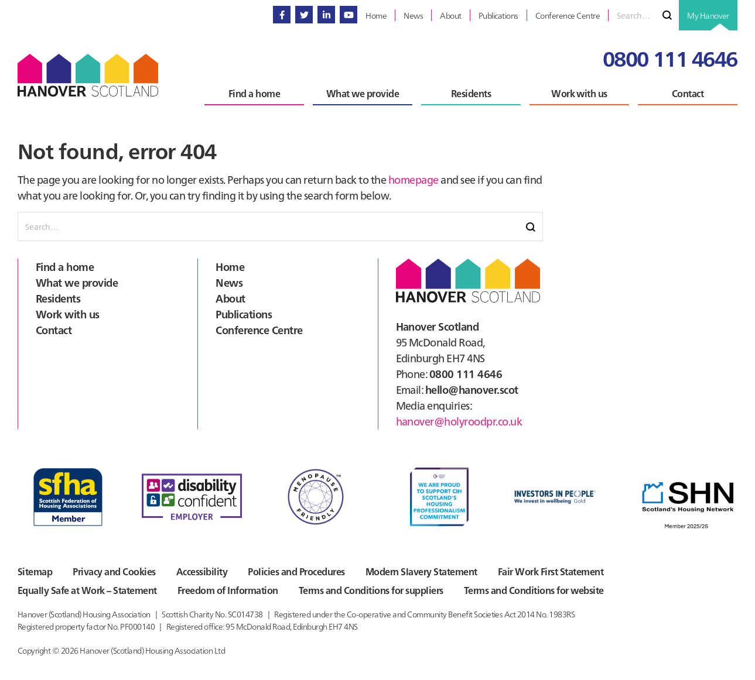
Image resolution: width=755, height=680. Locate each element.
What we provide (77, 282)
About (230, 298)
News (229, 282)
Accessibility (201, 571)
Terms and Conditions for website (534, 589)
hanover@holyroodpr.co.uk (459, 421)
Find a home (65, 266)
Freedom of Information (227, 589)
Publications (244, 314)
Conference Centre (259, 329)
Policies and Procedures (296, 571)
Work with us (68, 314)
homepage (413, 179)
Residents (58, 298)
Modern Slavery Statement (421, 571)
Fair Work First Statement (550, 571)
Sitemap (35, 571)
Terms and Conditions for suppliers (371, 589)
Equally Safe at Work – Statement (87, 589)
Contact (53, 329)
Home (230, 266)
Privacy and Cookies (114, 571)
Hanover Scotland (88, 75)
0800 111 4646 (670, 58)
